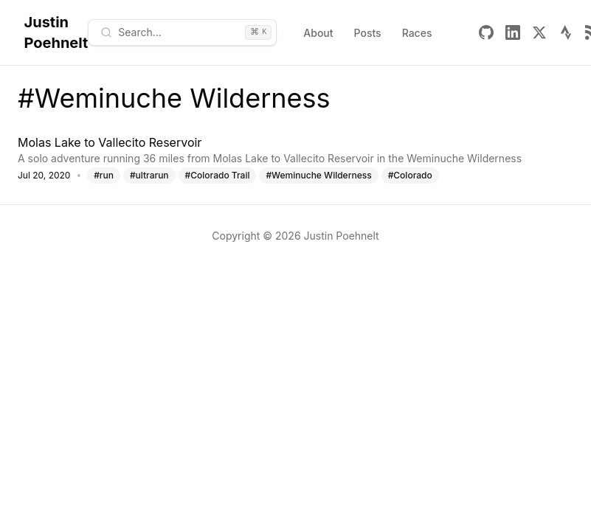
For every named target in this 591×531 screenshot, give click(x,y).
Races (417, 33)
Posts (367, 33)
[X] (539, 32)
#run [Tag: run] (104, 175)
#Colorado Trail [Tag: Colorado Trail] (217, 175)
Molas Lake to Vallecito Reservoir (109, 142)
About (318, 33)
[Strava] (566, 32)
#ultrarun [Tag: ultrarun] (149, 175)
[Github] (486, 32)
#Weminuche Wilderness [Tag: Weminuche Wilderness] (318, 175)
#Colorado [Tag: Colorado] (410, 175)
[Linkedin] (512, 32)
